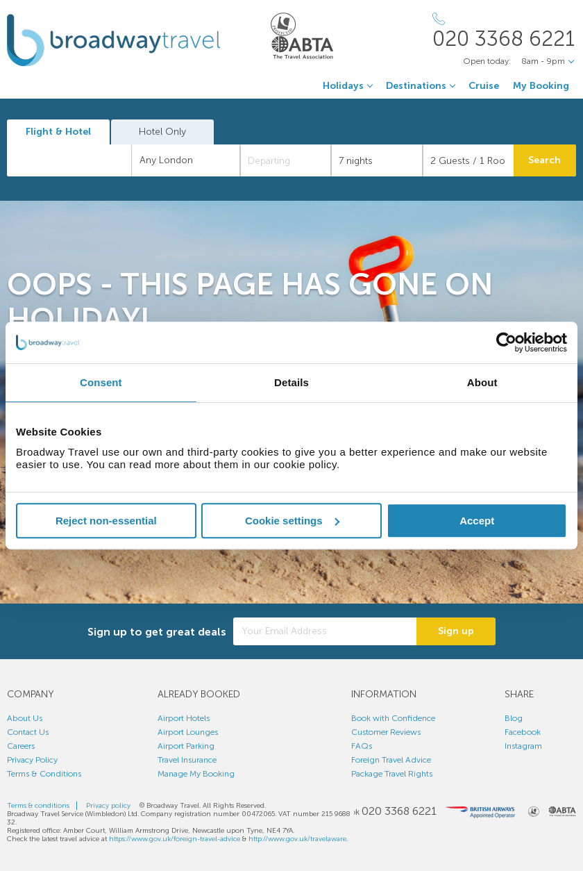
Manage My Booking (196, 774)
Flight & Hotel (58, 132)
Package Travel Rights (391, 774)
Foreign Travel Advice (391, 760)
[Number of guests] (468, 160)
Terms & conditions (38, 806)
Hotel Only (162, 132)
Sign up (456, 631)
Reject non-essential (106, 520)
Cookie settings (292, 520)
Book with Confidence (393, 718)
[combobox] (69, 160)
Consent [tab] (101, 382)
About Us (24, 718)
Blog (514, 718)
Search (544, 160)
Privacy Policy (32, 760)
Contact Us (28, 732)
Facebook (523, 732)
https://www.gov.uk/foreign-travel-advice (174, 839)
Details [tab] (291, 382)
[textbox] (76, 160)
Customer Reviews (386, 732)
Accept (476, 520)
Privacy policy (108, 806)
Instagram (523, 746)
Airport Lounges (188, 732)
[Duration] (376, 160)
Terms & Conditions (44, 774)
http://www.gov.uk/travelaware (297, 839)
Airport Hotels (184, 718)
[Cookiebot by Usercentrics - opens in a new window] (506, 342)
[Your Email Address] (324, 631)
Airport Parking (186, 746)
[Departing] (285, 160)
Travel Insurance (187, 760)
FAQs (361, 746)
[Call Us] (504, 31)
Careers (21, 746)
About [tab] (482, 382)
